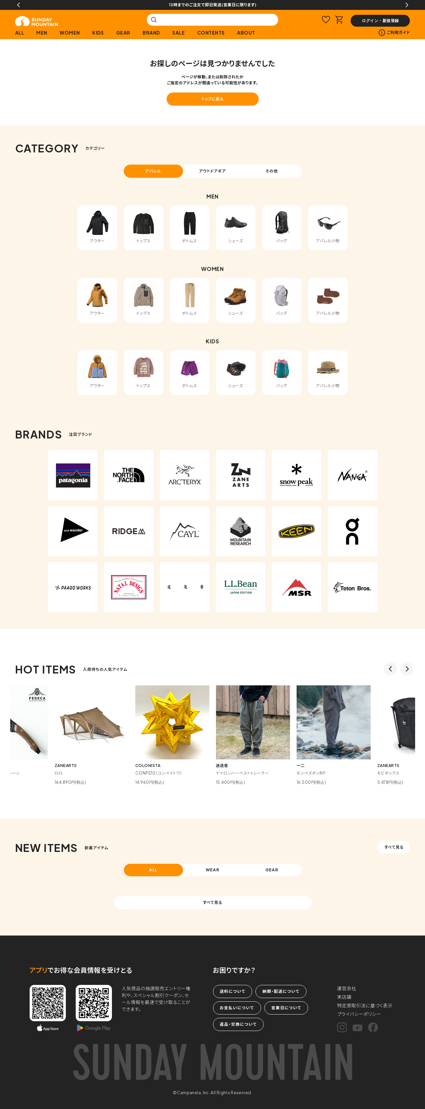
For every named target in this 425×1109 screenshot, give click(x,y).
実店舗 (344, 997)
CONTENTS (211, 33)
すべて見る (393, 847)
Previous (18, 5)
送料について (233, 991)
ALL (19, 33)
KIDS (98, 33)
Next (407, 5)
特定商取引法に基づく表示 (365, 1005)
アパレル (153, 171)
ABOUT (246, 33)
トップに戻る (212, 98)
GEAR (123, 33)
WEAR (212, 869)
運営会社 (346, 988)
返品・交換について (238, 1024)
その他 (272, 171)
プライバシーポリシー (359, 1014)
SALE (178, 33)
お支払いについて (237, 1007)
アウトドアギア (212, 171)
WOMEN (70, 33)
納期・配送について (280, 991)
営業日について (286, 1007)
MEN (41, 33)
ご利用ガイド (394, 32)
